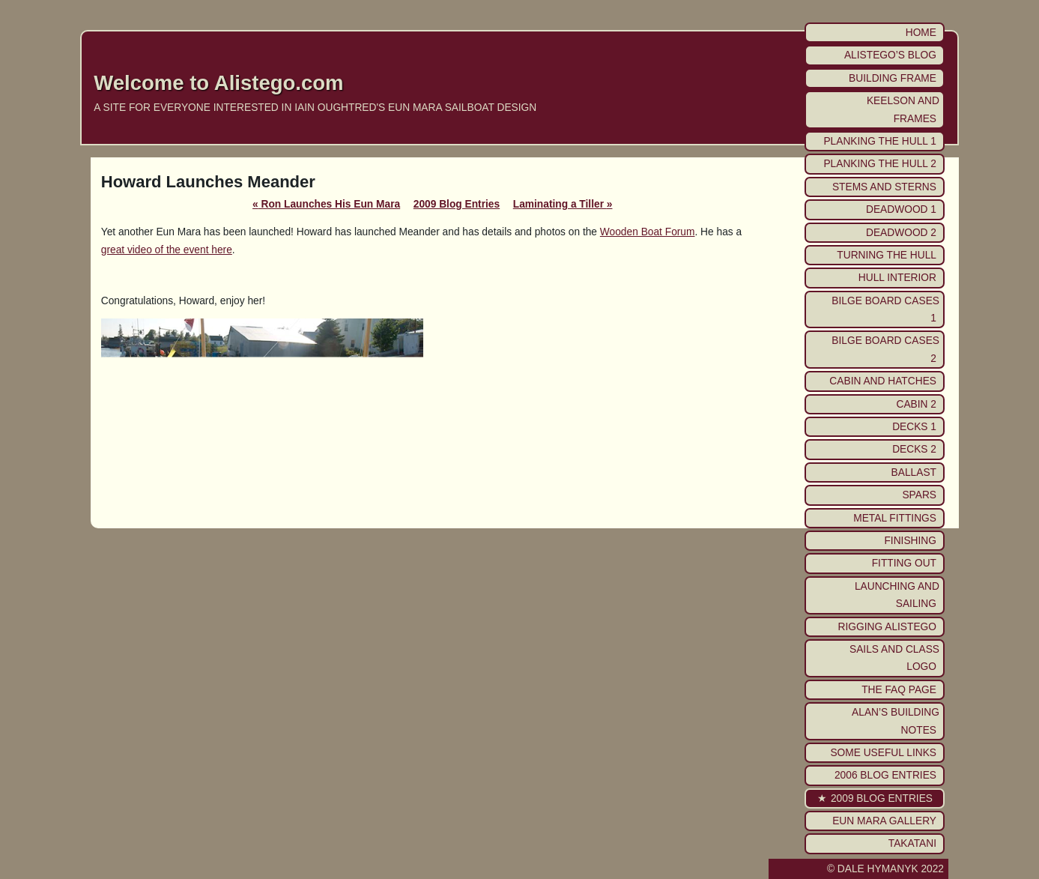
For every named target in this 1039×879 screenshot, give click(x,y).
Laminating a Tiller (563, 204)
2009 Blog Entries (457, 204)
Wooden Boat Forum (647, 232)
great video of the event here (166, 250)
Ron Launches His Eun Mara (326, 204)
